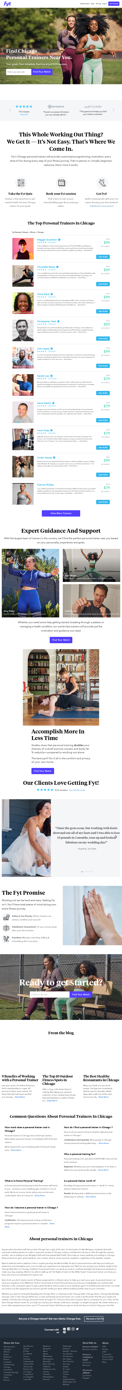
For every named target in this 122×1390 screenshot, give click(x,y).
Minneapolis (48, 1359)
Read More (20, 1097)
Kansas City (28, 1369)
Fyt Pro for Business (87, 1363)
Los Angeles (28, 1377)
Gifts (104, 1352)
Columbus (8, 1375)
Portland (66, 1348)
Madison (46, 1346)
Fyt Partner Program (87, 1376)
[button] (9, 110)
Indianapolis (28, 1361)
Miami (45, 1354)
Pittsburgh (67, 1346)
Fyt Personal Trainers (20, 232)
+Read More (88, 250)
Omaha (46, 1372)
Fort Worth (27, 1354)
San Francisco (68, 1361)
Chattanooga (9, 1364)
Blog (104, 1362)
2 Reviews (52, 351)
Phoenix (46, 1379)
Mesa (45, 1351)
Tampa (65, 1372)
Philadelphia (48, 1377)
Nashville (47, 1361)
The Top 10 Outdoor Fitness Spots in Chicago (57, 1080)
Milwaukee (47, 1356)
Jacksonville (28, 1364)
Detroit (26, 1348)
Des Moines (28, 1346)
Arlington (7, 1349)
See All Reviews (77, 790)
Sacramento (68, 1354)
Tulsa (65, 1377)
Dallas (6, 1377)
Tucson (66, 1374)
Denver (7, 1380)
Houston (26, 1359)
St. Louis (66, 1369)
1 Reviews (52, 269)
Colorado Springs (11, 1372)
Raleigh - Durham (70, 1351)
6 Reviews (52, 242)
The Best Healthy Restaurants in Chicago (101, 1078)
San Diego (67, 1359)
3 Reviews (52, 433)
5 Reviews (52, 297)
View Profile (103, 257)
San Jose (66, 1364)
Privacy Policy (107, 1357)
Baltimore (8, 1357)
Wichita (66, 1384)
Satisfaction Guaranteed (102, 206)
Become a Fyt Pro (94, 1318)
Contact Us (106, 1354)
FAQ (104, 1346)
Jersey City (28, 1366)
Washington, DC (69, 1382)
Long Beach (28, 1374)
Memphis (47, 1348)
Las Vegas (27, 1372)
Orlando (46, 1374)
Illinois (32, 232)
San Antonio (68, 1356)
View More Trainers (61, 513)
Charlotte (7, 1362)
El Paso (26, 1351)
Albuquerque (9, 1346)
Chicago (40, 232)
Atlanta (7, 1352)
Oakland (46, 1366)
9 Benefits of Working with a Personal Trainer (20, 1078)
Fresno (26, 1356)
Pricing (105, 1349)
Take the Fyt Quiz (20, 193)
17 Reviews (52, 378)
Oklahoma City (49, 1369)
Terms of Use (107, 1359)
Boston (6, 1359)
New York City (49, 1364)
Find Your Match (42, 71)
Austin (6, 1354)
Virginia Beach (69, 1379)
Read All (24, 114)
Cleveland (8, 1369)
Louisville (27, 1379)
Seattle (66, 1366)
